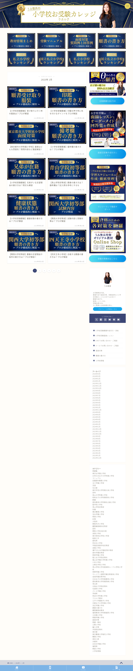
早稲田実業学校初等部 (100, 545)
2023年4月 (96, 448)
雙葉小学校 (96, 636)
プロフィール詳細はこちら (107, 309)
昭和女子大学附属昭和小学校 (103, 497)
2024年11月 (96, 410)
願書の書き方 (101, 355)
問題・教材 (96, 622)
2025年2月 (96, 407)
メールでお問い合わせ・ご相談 (107, 345)
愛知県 (94, 540)
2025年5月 (96, 400)
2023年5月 (96, 446)
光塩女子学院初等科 (99, 586)
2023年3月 (96, 450)
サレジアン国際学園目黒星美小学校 (105, 574)
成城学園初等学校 (99, 576)
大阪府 (94, 521)
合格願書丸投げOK (107, 101)
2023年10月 (96, 434)
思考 (94, 492)
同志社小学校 (97, 543)
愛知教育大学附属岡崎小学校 (103, 581)
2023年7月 (96, 441)
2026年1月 (96, 381)
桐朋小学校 (96, 516)
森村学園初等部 (98, 552)
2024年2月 (96, 424)
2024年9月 (96, 412)
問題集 (94, 471)
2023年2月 (96, 453)
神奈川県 (95, 639)
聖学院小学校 (97, 504)
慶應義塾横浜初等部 (99, 526)
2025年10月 (96, 388)
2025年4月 (96, 402)
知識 (94, 509)
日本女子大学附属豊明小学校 (103, 579)
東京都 (94, 632)
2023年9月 (96, 436)
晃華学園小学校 (98, 572)
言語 (94, 485)
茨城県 (94, 593)
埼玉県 (94, 584)
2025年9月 (96, 390)
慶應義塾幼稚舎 (98, 610)
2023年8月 (96, 438)
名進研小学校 (97, 588)
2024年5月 (96, 417)
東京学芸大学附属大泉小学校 (103, 490)
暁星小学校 (96, 648)
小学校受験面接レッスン (104, 335)
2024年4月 (96, 419)
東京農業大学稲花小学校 (101, 634)
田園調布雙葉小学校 (99, 480)
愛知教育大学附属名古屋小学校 (104, 502)
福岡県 (94, 646)
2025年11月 (96, 386)
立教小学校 (96, 624)
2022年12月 (96, 458)
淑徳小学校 (96, 533)
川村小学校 (96, 562)
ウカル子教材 (97, 598)
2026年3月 (96, 376)
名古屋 (94, 488)
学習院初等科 (97, 629)
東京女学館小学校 (99, 473)
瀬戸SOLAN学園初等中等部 (102, 550)
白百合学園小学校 (99, 644)
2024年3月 (96, 422)
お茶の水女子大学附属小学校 (103, 476)
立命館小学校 (97, 615)
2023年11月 (96, 431)
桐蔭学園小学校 (98, 617)
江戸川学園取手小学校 (100, 600)
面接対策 (99, 350)
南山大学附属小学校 (99, 495)
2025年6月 (96, 398)
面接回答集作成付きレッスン (107, 153)
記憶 (94, 519)
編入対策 (95, 627)
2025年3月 (96, 405)
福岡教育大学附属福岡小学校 (103, 612)
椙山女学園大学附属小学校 (102, 560)
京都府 (94, 641)
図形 (94, 528)
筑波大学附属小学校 (99, 596)
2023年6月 (96, 443)
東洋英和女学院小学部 (100, 536)
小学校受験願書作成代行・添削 (107, 330)
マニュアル (96, 478)
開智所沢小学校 (98, 524)
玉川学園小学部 (98, 483)
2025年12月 (96, 383)
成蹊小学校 (96, 548)
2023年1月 (96, 455)
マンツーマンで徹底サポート (107, 208)
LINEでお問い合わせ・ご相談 (106, 340)
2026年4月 (96, 374)
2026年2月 (96, 378)
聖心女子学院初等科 (99, 557)
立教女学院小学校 (99, 564)
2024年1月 (96, 426)
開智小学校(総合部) (99, 531)
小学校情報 (100, 360)
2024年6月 (96, 414)
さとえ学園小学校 (99, 591)
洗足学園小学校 (98, 605)
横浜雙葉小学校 (98, 512)
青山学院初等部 (98, 507)
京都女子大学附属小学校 (101, 603)
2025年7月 (96, 395)
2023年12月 (96, 429)
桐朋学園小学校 (98, 555)
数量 (94, 500)
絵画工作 (95, 538)
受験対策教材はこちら (107, 258)
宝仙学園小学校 (98, 514)
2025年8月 (96, 393)
